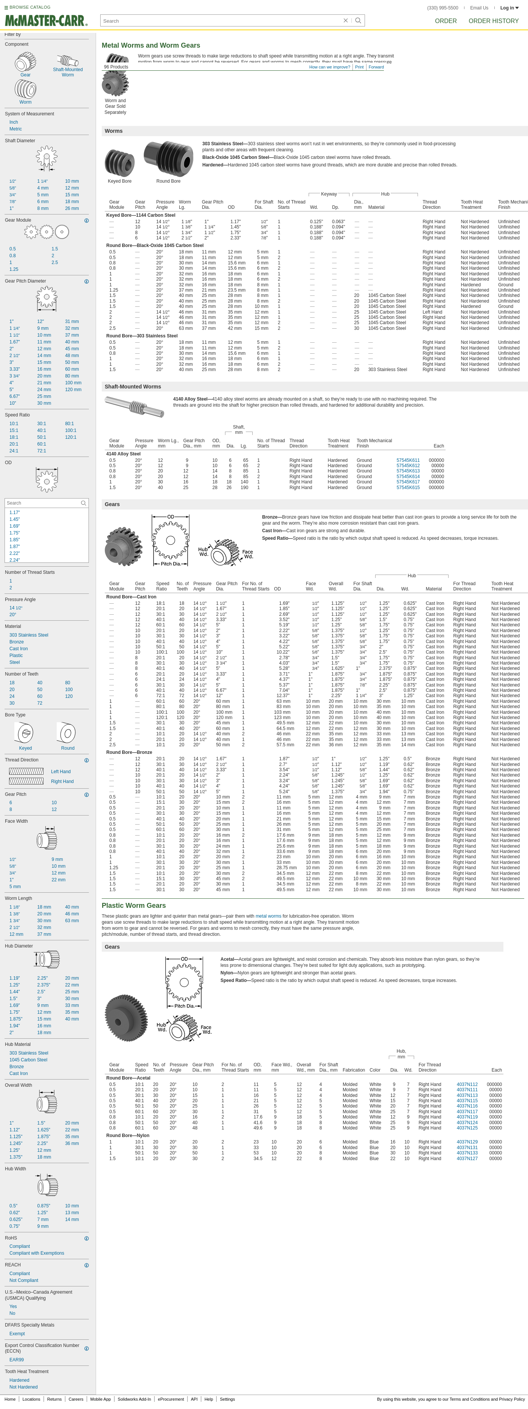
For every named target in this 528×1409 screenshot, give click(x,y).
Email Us (479, 8)
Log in (509, 8)
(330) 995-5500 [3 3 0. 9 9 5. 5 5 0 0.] (442, 8)
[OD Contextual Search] (47, 503)
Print (359, 67)
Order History (494, 21)
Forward (376, 67)
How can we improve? (329, 67)
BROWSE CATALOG (29, 7)
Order (446, 21)
